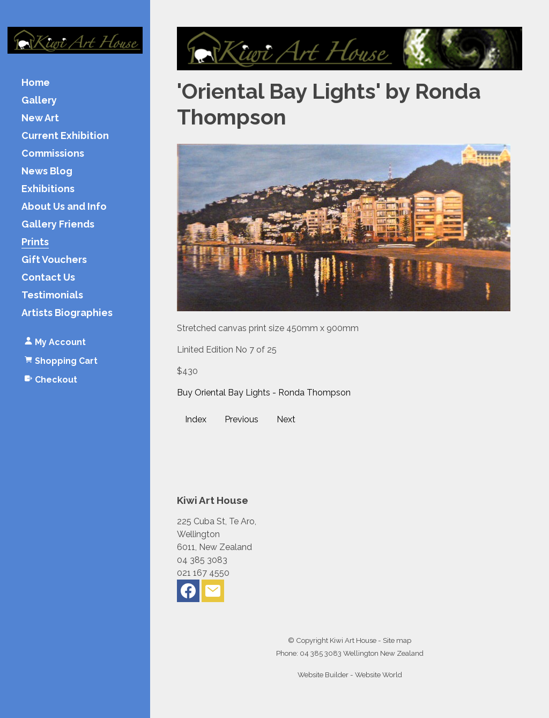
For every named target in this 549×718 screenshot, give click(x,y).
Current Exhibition (65, 136)
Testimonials (52, 295)
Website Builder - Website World (350, 674)
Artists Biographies (67, 313)
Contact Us (48, 278)
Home (35, 83)
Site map (397, 640)
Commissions (52, 154)
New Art (40, 118)
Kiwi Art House (353, 640)
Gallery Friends (57, 224)
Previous (241, 419)
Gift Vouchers (54, 260)
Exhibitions (48, 189)
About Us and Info (64, 207)
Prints (35, 242)
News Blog (46, 171)
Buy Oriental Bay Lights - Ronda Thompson (264, 392)
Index (195, 419)
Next (286, 419)
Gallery (39, 101)
